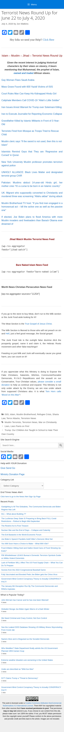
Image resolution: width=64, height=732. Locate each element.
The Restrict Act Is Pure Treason (14, 526)
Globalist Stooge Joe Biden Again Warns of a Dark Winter (25, 609)
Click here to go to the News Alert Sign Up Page (21, 496)
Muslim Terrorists (13, 422)
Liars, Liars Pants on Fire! (17, 426)
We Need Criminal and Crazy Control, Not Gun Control (24, 618)
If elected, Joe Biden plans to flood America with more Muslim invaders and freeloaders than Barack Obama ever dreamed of (32, 220)
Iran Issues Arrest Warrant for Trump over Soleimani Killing (31, 107)
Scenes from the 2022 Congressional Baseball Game (23, 570)
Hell (7, 333)
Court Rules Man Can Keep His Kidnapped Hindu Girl (28, 93)
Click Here (48, 39)
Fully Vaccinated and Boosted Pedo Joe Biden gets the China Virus (29, 574)
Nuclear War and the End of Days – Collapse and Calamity (25, 530)
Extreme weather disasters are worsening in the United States (27, 660)
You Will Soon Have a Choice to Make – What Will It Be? (25, 543)
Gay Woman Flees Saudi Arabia (17, 80)
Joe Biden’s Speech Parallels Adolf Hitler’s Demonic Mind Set (27, 539)
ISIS (7, 414)
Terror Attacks (13, 418)
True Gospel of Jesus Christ (38, 323)
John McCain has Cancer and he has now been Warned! (25, 600)
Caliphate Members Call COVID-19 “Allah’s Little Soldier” (30, 100)
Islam (12, 414)
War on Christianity (48, 422)
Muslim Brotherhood (26, 414)
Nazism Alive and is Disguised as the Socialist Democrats (25, 639)
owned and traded (23, 73)
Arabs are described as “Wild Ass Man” (17, 669)
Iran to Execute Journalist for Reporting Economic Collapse (31, 114)
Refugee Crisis (44, 414)
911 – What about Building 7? (13, 514)
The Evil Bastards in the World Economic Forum (21, 535)
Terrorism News (28, 418)
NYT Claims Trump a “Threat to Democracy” (19, 678)
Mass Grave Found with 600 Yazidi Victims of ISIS (27, 86)
